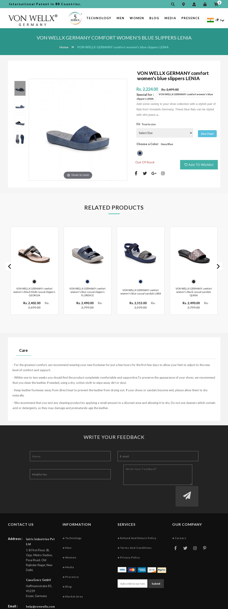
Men (121, 18)
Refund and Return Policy (137, 519)
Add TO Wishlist (199, 165)
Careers (179, 519)
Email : (13, 588)
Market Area (73, 578)
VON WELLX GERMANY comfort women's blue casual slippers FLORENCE (87, 290)
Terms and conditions (135, 529)
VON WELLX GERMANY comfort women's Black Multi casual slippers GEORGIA (34, 290)
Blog (154, 18)
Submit (156, 565)
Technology (98, 18)
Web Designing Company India (198, 604)
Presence (190, 18)
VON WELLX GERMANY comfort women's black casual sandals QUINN (194, 290)
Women (137, 18)
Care (23, 349)
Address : (15, 520)
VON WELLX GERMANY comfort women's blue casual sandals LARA (140, 290)
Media (170, 18)
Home (63, 47)
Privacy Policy (129, 539)
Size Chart (207, 133)
